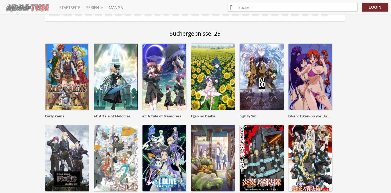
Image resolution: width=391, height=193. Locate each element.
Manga (116, 7)
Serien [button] (94, 7)
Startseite (69, 7)
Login (375, 7)
